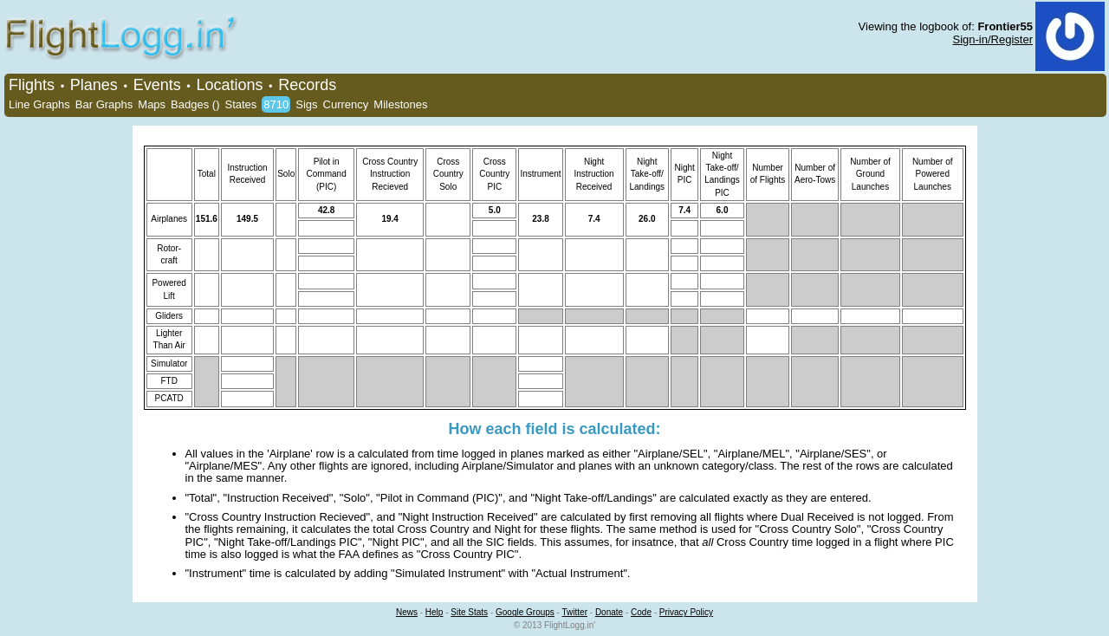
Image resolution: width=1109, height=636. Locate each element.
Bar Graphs (104, 104)
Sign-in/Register (993, 39)
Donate (609, 612)
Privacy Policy (686, 612)
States (240, 104)
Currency (346, 104)
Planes (94, 85)
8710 (276, 104)
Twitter (574, 612)
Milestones (400, 104)
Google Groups (525, 612)
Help (434, 612)
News (407, 612)
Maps (151, 104)
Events (157, 85)
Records (307, 85)
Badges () (195, 104)
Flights (32, 85)
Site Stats (469, 612)
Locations (229, 85)
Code (641, 612)
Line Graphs (39, 104)
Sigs (306, 104)
